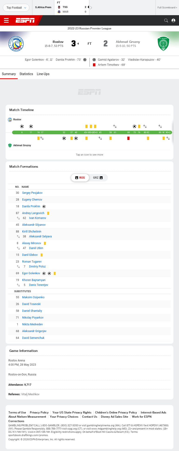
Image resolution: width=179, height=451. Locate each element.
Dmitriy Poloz (37, 266)
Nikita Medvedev (32, 324)
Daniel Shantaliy (32, 310)
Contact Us (89, 416)
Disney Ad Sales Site (114, 416)
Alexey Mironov (31, 243)
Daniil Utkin (36, 248)
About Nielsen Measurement (27, 416)
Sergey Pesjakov (32, 192)
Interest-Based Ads (153, 412)
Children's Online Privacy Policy (116, 412)
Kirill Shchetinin (31, 231)
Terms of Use (17, 412)
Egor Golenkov (31, 273)
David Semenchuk (33, 338)
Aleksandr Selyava (40, 236)
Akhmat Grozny (22, 145)
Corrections (16, 421)
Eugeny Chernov (32, 199)
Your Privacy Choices (64, 416)
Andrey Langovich (33, 213)
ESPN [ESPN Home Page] (25, 20)
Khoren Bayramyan (33, 280)
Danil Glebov (30, 255)
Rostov (17, 119)
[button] (166, 20)
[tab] (80, 177)
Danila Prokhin (31, 206)
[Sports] (16, 7)
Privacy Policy (39, 412)
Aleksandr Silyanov (34, 224)
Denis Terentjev (38, 285)
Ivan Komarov (37, 218)
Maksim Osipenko (33, 297)
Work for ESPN (141, 416)
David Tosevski (31, 304)
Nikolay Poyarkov (33, 317)
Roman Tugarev (31, 261)
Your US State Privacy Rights (71, 412)
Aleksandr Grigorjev (34, 331)
